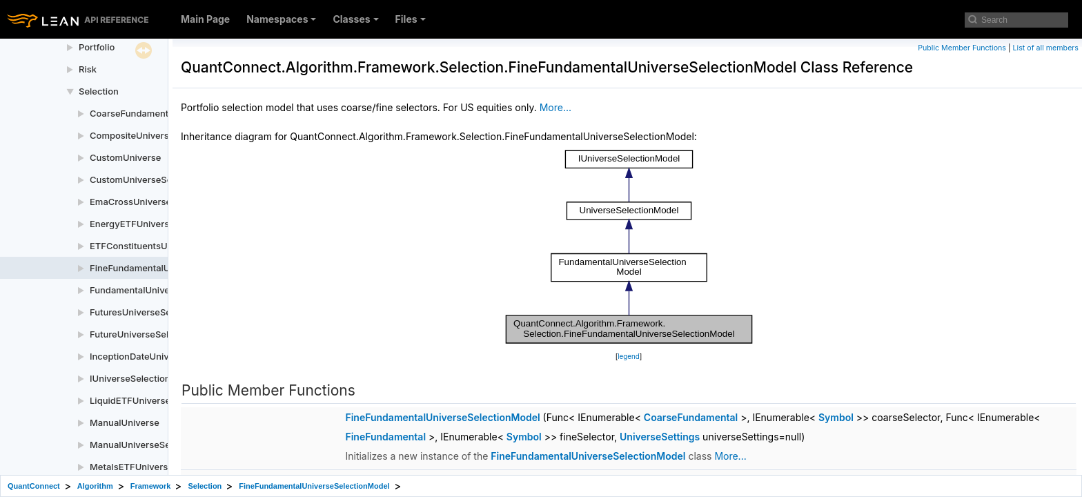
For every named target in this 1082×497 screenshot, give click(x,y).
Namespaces (281, 19)
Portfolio (97, 46)
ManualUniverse (124, 422)
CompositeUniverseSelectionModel (165, 135)
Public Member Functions (962, 47)
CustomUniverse (125, 157)
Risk (88, 69)
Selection (99, 91)
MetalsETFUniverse (131, 466)
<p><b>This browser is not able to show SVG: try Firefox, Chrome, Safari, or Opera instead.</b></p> (629, 246)
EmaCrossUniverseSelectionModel (164, 201)
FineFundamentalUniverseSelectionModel (442, 417)
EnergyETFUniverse (132, 223)
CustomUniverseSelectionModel (159, 179)
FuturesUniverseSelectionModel (158, 312)
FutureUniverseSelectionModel (156, 334)
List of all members (1046, 47)
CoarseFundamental (691, 417)
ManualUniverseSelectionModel (158, 444)
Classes (355, 19)
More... (555, 107)
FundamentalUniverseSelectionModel (170, 289)
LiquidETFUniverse (130, 400)
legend (629, 356)
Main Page (205, 19)
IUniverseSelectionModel (143, 378)
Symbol (836, 417)
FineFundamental (385, 436)
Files (410, 19)
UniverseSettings (660, 436)
